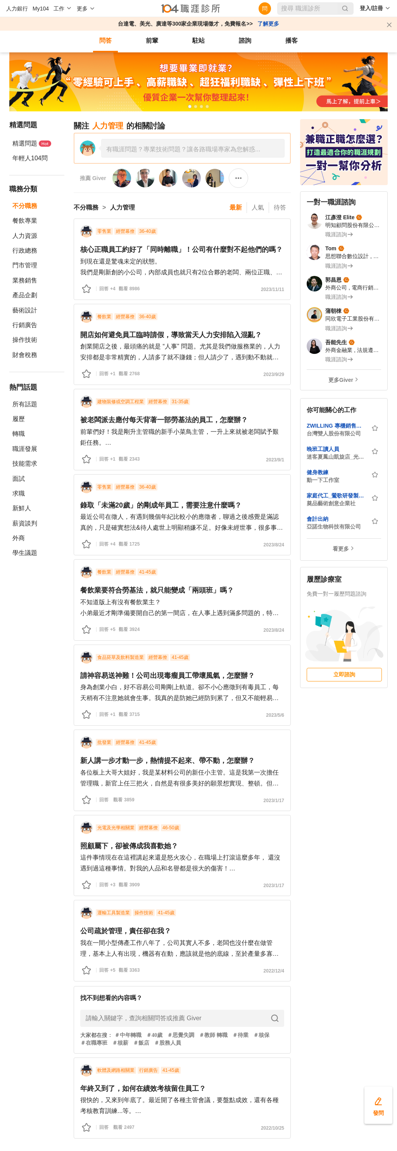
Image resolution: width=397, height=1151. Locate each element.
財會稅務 (24, 355)
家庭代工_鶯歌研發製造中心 (336, 495)
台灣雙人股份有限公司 (334, 433)
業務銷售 (24, 280)
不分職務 (24, 206)
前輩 (152, 40)
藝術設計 (24, 310)
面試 (18, 478)
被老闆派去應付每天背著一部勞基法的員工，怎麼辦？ (164, 420)
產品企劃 (24, 295)
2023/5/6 (275, 715)
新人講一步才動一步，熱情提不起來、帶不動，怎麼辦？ (167, 760)
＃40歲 (154, 1035)
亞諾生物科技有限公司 (334, 526)
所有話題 (24, 404)
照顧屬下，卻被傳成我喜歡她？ (129, 846)
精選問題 (31, 143)
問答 (105, 40)
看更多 (341, 549)
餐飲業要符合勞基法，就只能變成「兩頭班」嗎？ (157, 590)
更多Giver (340, 380)
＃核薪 (120, 1043)
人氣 (258, 207)
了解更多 (268, 24)
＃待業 (240, 1035)
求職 (18, 493)
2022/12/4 (274, 971)
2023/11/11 (272, 289)
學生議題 (24, 552)
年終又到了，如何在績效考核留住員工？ (143, 1088)
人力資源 (24, 235)
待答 (280, 207)
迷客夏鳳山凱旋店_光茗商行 (336, 457)
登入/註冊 (371, 8)
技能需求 (24, 463)
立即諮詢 (344, 674)
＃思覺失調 (180, 1035)
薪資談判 (24, 523)
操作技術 (24, 339)
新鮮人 (21, 508)
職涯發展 (24, 448)
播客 (291, 40)
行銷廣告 (24, 325)
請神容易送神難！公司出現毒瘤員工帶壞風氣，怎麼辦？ (167, 676)
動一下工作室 (323, 480)
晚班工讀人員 (323, 449)
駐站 (198, 40)
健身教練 (317, 472)
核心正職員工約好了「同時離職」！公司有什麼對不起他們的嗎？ (181, 249)
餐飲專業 (24, 220)
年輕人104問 (30, 158)
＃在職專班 (93, 1043)
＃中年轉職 (128, 1035)
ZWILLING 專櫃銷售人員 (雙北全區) (336, 426)
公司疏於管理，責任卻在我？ (125, 931)
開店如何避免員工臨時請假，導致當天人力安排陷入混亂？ (171, 335)
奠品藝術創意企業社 (331, 503)
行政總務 (24, 250)
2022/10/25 (272, 1128)
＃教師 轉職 (213, 1035)
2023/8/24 (274, 545)
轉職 (18, 433)
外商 (18, 538)
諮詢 (245, 40)
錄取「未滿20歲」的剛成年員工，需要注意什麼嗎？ (161, 505)
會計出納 (317, 519)
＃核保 (261, 1035)
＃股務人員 (167, 1043)
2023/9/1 (275, 460)
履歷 (18, 419)
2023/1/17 (274, 800)
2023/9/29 (274, 374)
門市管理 (24, 265)
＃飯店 (141, 1043)
